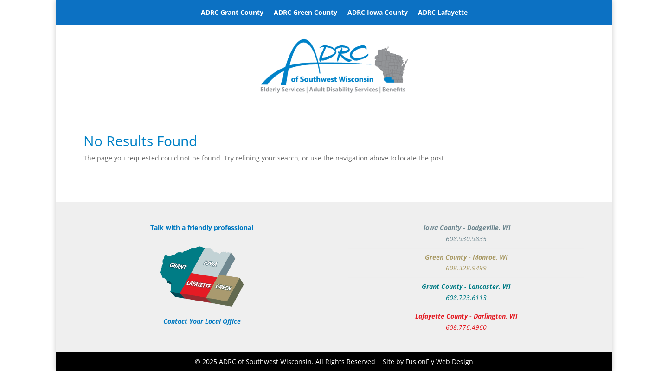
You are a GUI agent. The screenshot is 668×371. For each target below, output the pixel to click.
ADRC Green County (305, 13)
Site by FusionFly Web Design (428, 361)
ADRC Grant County (232, 13)
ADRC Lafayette (443, 13)
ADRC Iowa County (377, 13)
